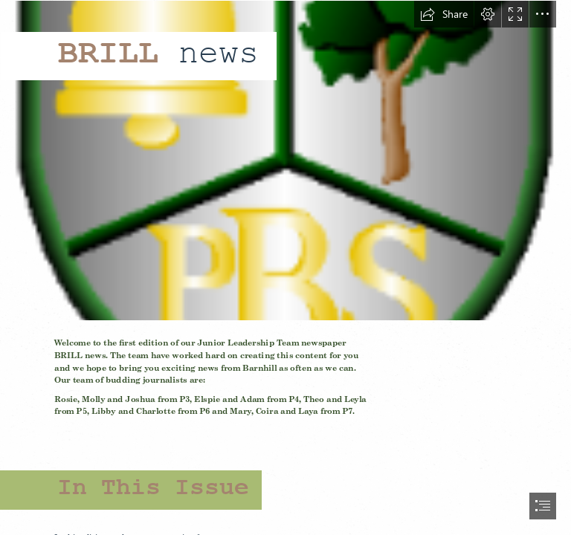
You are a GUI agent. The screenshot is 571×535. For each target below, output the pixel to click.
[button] (444, 14)
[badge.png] (285, 160)
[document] (285, 267)
